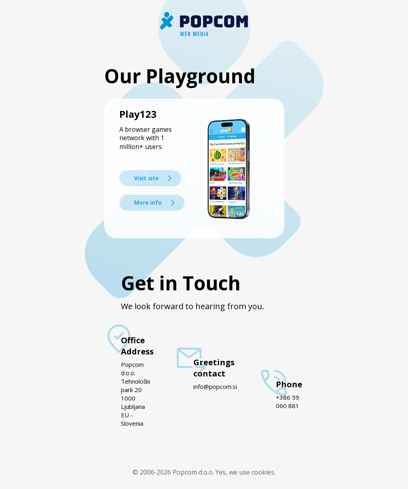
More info (148, 202)
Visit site (146, 178)
